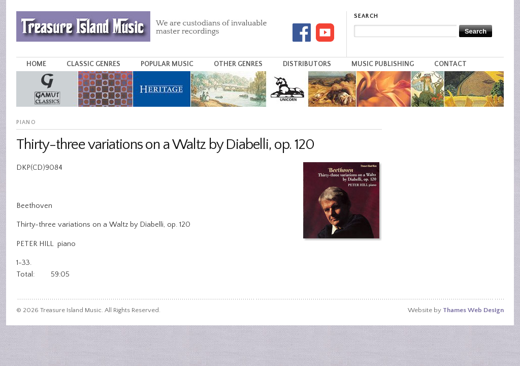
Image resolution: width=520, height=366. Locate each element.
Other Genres (238, 64)
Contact (450, 64)
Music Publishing (382, 64)
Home (36, 64)
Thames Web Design (473, 310)
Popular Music (167, 64)
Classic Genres (93, 64)
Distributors (307, 64)
